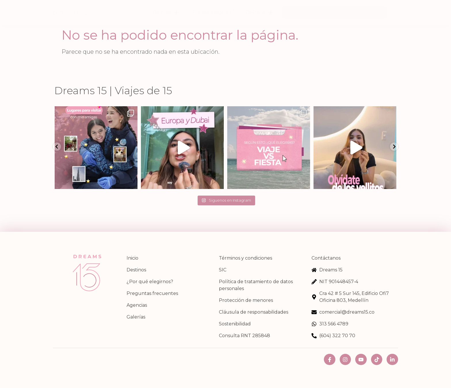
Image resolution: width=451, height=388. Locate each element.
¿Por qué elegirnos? (212, 12)
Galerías (166, 12)
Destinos (259, 12)
